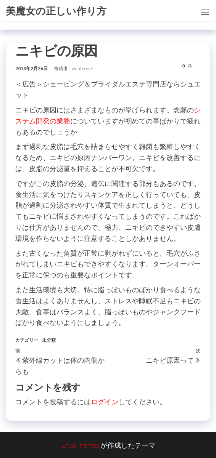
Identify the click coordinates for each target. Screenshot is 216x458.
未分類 (49, 340)
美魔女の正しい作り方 (56, 11)
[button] (205, 12)
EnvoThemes (80, 445)
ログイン (104, 401)
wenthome (82, 68)
